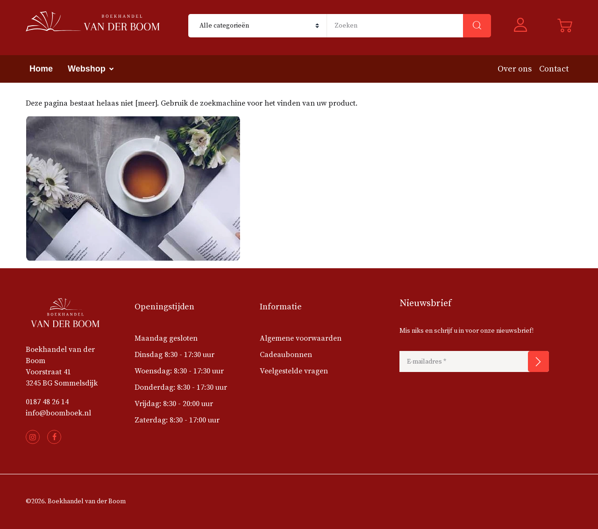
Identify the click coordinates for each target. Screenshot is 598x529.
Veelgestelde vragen (294, 371)
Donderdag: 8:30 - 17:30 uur (181, 387)
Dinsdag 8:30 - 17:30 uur (174, 354)
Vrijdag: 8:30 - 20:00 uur (174, 403)
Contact (554, 69)
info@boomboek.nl (58, 413)
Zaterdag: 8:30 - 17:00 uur (177, 420)
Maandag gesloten (166, 338)
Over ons (515, 69)
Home (41, 68)
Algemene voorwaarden (301, 338)
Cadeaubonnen (286, 354)
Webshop (87, 68)
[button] (524, 26)
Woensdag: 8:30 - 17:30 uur (179, 371)
